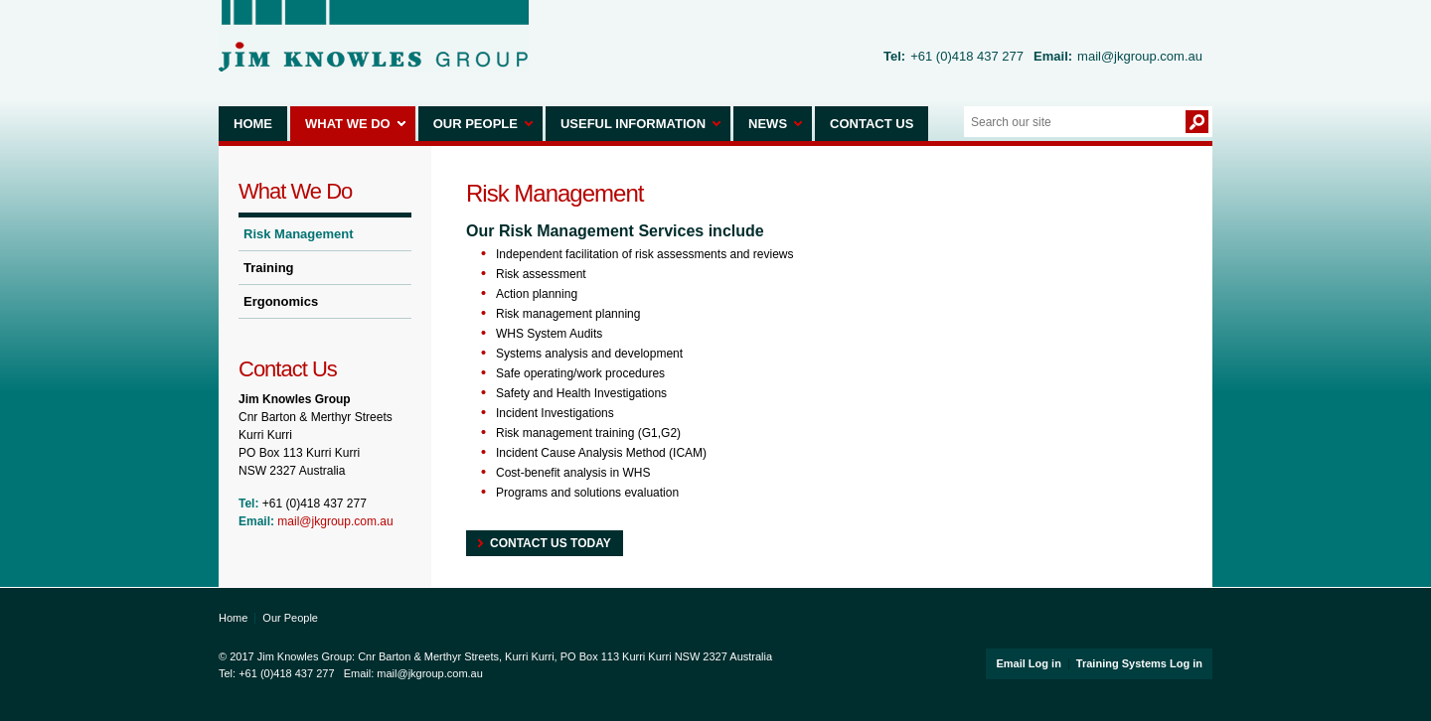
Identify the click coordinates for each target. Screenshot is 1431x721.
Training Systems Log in (1139, 663)
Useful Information (633, 123)
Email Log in (1028, 663)
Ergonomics (280, 301)
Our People (475, 123)
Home (253, 123)
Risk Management (298, 233)
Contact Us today (550, 543)
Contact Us (871, 123)
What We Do (348, 123)
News (767, 123)
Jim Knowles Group (374, 36)
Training (268, 267)
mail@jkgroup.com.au (1139, 56)
